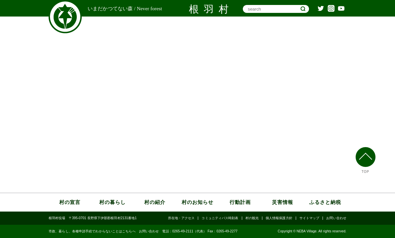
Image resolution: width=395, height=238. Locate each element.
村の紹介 (154, 202)
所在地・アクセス (181, 218)
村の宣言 (69, 202)
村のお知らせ (197, 202)
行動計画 (240, 202)
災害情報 (282, 202)
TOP (365, 172)
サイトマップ (309, 218)
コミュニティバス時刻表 (219, 218)
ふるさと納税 (325, 202)
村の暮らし (112, 202)
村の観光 (252, 218)
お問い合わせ (336, 218)
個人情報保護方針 (279, 218)
